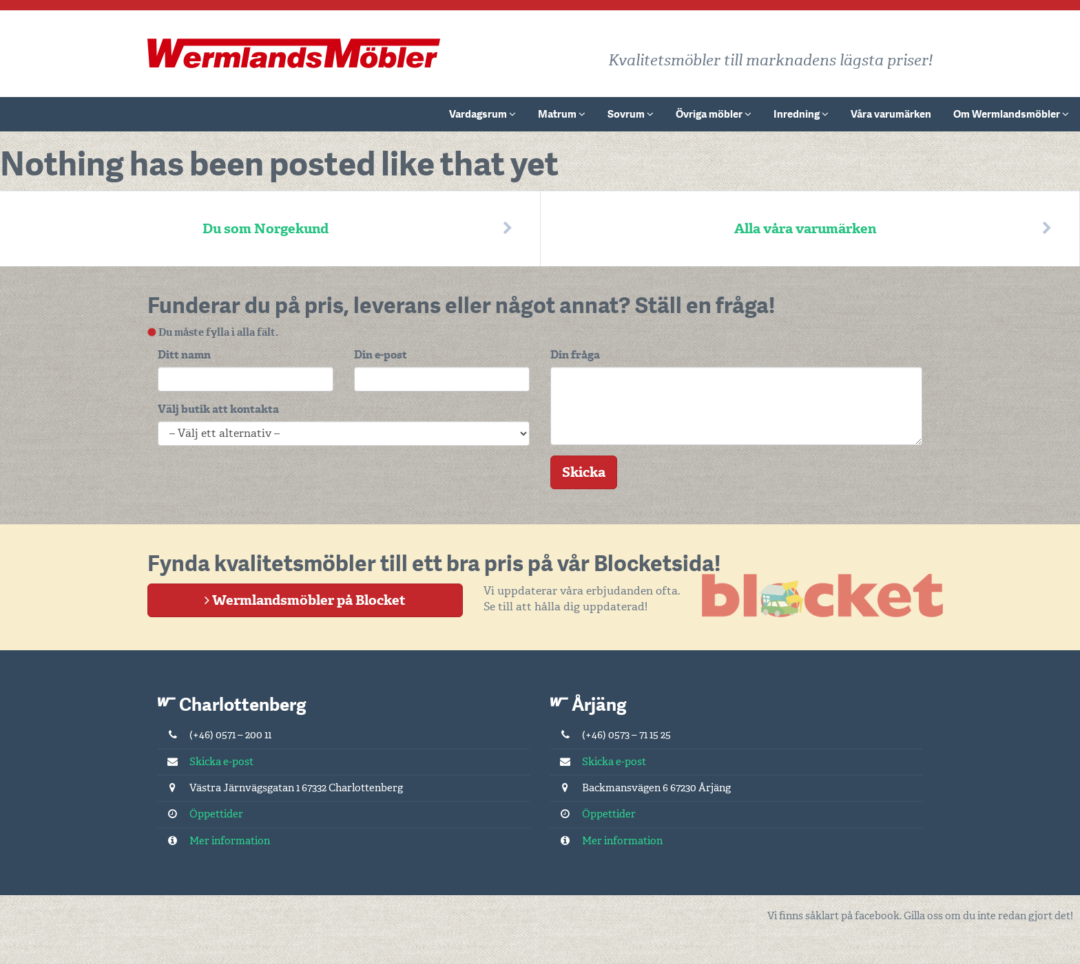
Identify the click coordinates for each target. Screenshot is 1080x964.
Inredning (801, 114)
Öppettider (200, 814)
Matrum (561, 114)
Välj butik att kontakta (218, 409)
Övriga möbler (713, 114)
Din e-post (380, 354)
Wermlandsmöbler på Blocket (305, 600)
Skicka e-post (205, 762)
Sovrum (631, 114)
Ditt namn (184, 354)
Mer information (214, 841)
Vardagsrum (482, 114)
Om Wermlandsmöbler (1011, 114)
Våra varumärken (891, 114)
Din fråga (575, 354)
